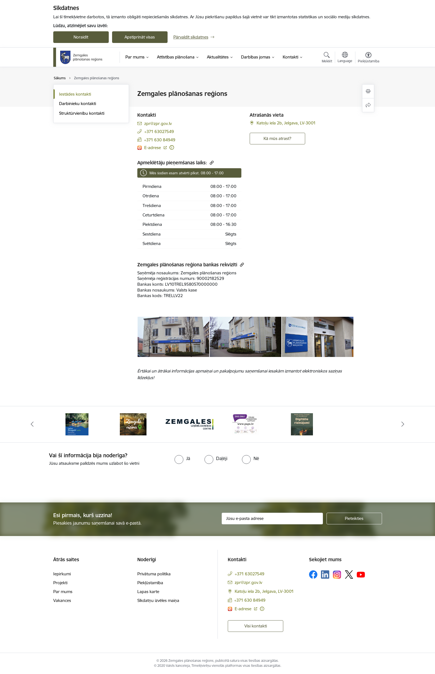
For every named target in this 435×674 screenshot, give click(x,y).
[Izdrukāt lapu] (368, 91)
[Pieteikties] (354, 518)
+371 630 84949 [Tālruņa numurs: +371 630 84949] (159, 139)
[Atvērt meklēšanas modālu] (327, 58)
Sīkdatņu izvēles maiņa (158, 600)
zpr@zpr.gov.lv (158, 123)
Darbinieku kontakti (77, 103)
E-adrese (153, 147)
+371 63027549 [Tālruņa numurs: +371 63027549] (159, 131)
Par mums (62, 591)
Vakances (62, 600)
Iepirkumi (62, 573)
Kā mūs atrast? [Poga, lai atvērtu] (277, 138)
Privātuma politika (154, 573)
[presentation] (46, 482)
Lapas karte (148, 591)
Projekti (60, 582)
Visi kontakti (255, 626)
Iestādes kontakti (75, 94)
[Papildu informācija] (172, 147)
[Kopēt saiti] (211, 162)
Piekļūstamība (150, 582)
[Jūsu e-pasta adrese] (272, 518)
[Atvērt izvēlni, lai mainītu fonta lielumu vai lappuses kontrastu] (368, 58)
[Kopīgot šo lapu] (368, 105)
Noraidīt (81, 37)
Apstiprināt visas (140, 37)
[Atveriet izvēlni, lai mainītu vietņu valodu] (345, 58)
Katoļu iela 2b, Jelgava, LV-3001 (286, 123)
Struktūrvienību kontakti (81, 113)
